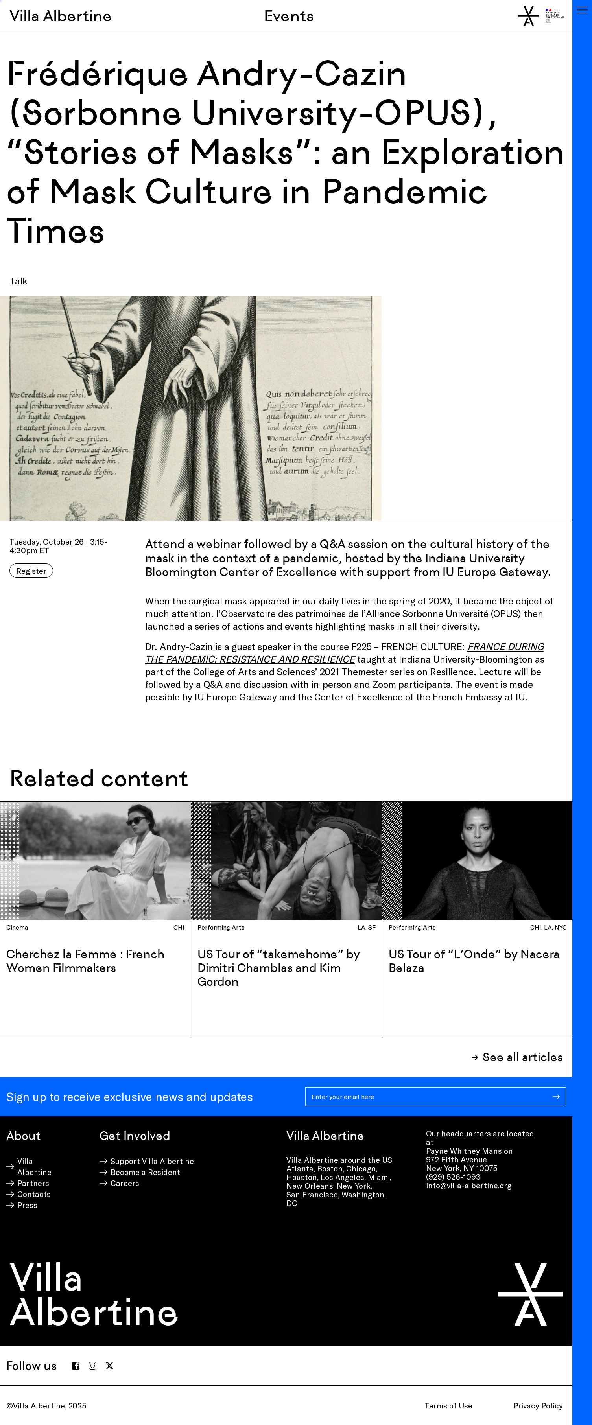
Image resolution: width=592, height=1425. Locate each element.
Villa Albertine (60, 15)
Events (289, 15)
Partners (33, 1183)
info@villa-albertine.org (468, 1185)
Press (27, 1205)
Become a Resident (145, 1171)
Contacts (34, 1194)
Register (31, 570)
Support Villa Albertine (152, 1160)
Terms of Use (448, 1405)
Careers (125, 1183)
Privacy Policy (538, 1405)
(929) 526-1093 (453, 1176)
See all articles (523, 1057)
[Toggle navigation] (582, 10)
